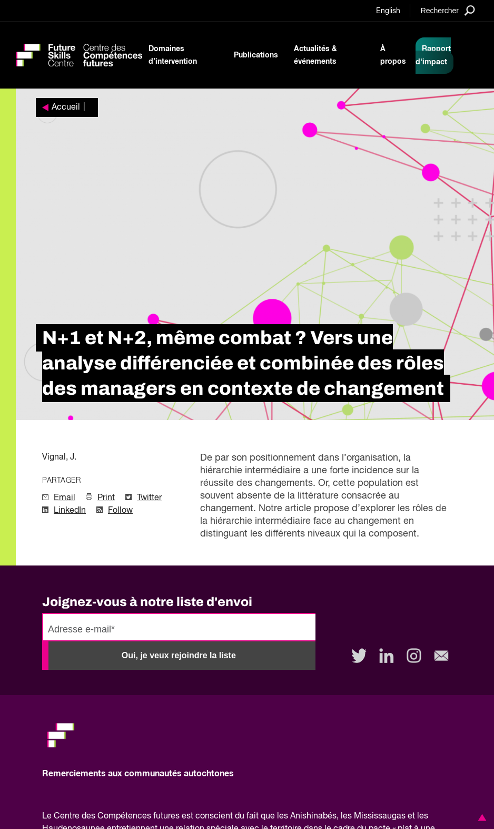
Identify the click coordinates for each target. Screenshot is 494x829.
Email (64, 498)
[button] (480, 817)
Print (106, 498)
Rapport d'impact (433, 55)
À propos (393, 55)
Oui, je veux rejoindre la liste (179, 655)
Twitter (149, 498)
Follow (120, 510)
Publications (256, 55)
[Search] (448, 10)
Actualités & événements (315, 55)
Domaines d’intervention (173, 55)
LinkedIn (70, 510)
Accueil (66, 107)
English (388, 11)
